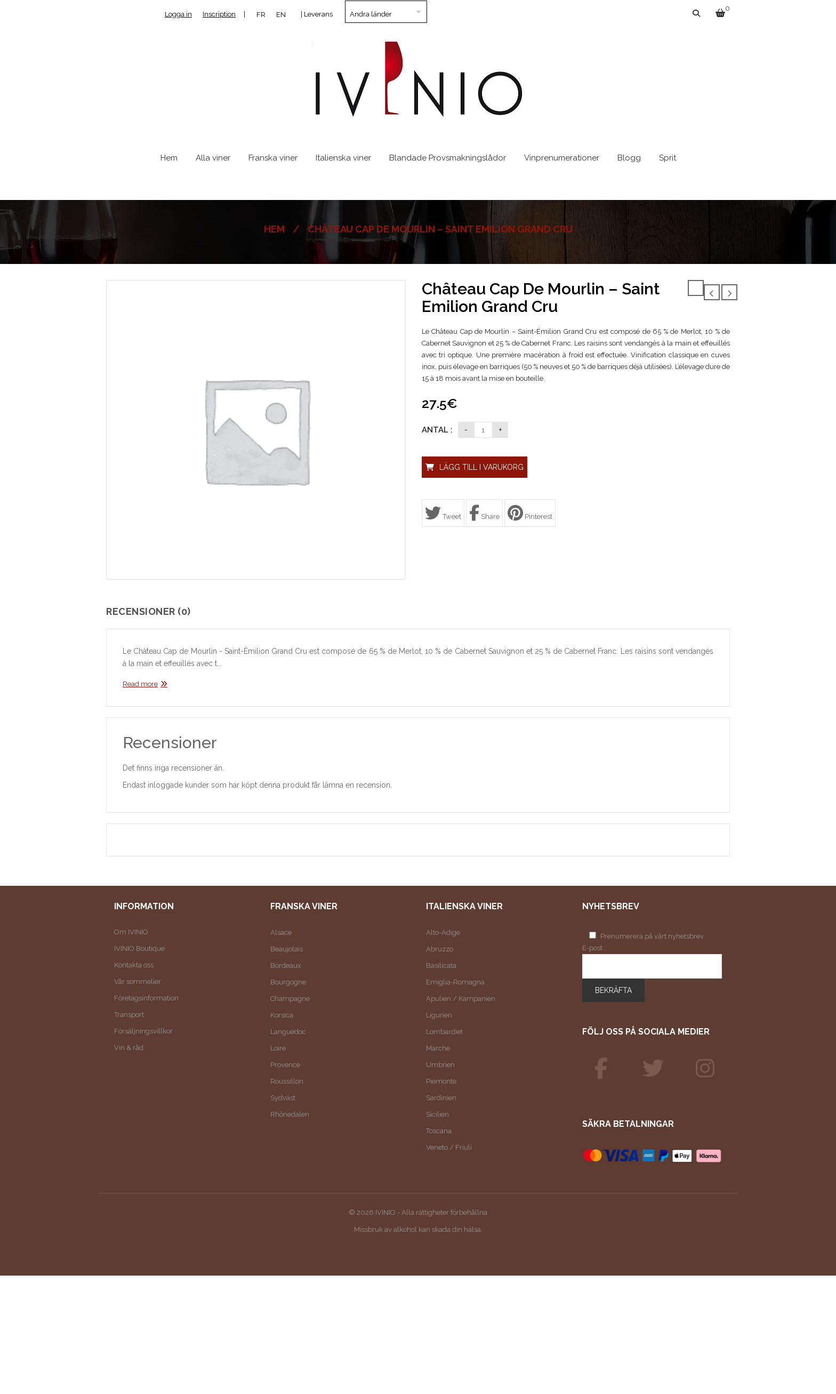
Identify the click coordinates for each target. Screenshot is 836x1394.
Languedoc (288, 1032)
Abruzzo (439, 949)
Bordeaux (285, 966)
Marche (438, 1048)
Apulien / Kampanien (460, 999)
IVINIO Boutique (139, 948)
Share (484, 513)
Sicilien (437, 1114)
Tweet (443, 513)
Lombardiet (444, 1032)
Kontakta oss (134, 965)
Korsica (281, 1015)
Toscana (439, 1131)
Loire (278, 1048)
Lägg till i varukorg (481, 467)
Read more (140, 684)
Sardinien (441, 1098)
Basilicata (441, 966)
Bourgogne (288, 982)
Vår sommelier (137, 982)
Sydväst (282, 1098)
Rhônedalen (289, 1114)
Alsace (281, 932)
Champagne (290, 999)
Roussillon (286, 1081)
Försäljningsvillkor (143, 1031)
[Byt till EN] (281, 14)
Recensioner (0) (148, 611)
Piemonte (441, 1081)
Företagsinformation (146, 998)
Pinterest (530, 513)
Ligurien (439, 1015)
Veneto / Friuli (449, 1147)
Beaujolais (286, 949)
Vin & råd (128, 1048)
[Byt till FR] (261, 14)
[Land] (386, 12)
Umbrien (440, 1065)
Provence (285, 1065)
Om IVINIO (131, 932)
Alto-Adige (443, 932)
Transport (129, 1015)
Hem (274, 229)
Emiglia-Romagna (455, 982)
